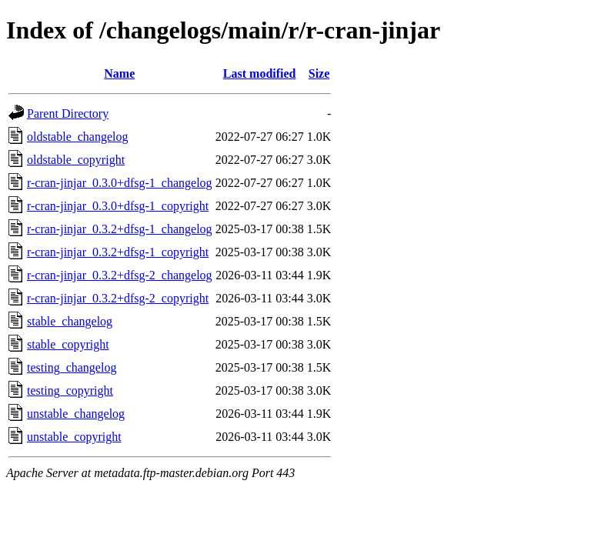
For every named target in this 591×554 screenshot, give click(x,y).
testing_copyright (70, 390)
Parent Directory (68, 113)
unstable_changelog (76, 413)
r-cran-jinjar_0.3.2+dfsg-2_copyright (118, 298)
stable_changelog (69, 321)
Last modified (259, 73)
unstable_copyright (74, 436)
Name (119, 73)
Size (319, 73)
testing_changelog (71, 367)
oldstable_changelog (78, 136)
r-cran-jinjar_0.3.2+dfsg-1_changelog (119, 228)
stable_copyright (68, 344)
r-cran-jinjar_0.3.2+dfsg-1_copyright (118, 252)
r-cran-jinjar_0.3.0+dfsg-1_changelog (119, 182)
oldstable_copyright (76, 159)
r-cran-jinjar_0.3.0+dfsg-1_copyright (118, 205)
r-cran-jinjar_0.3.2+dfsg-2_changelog (119, 275)
